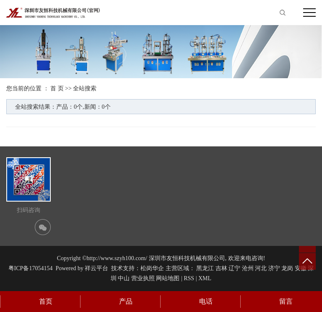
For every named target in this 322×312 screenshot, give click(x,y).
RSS (189, 278)
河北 (261, 268)
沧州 (248, 268)
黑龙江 (205, 268)
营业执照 (143, 278)
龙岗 (287, 268)
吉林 (221, 268)
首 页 (57, 88)
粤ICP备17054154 (30, 268)
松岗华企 (152, 268)
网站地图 (167, 278)
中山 (124, 278)
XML (204, 278)
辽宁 (234, 268)
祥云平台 (96, 268)
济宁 (274, 268)
